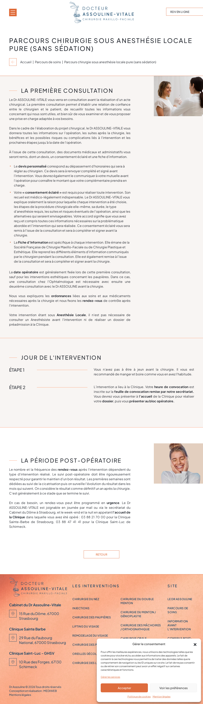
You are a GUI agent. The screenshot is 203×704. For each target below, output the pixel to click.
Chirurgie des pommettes (92, 644)
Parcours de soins (48, 62)
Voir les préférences (173, 688)
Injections (80, 608)
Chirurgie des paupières (91, 617)
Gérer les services (110, 676)
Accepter (124, 688)
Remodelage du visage (90, 635)
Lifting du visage (85, 626)
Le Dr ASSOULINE (180, 599)
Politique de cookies (139, 696)
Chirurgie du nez (85, 599)
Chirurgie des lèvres (89, 663)
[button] (195, 644)
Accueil (26, 62)
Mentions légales (20, 694)
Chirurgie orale (134, 638)
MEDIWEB (50, 691)
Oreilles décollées (87, 653)
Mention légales (161, 696)
